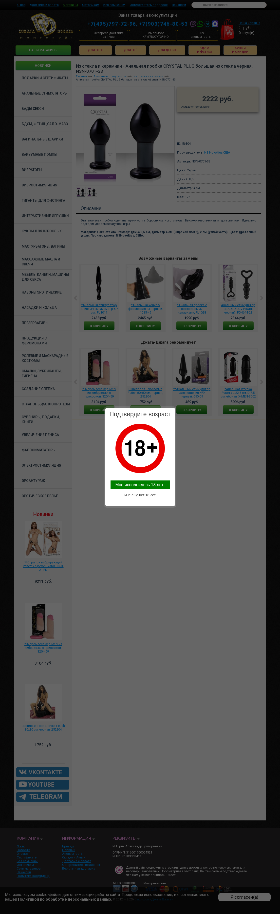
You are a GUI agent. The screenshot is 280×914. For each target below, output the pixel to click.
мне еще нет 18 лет (140, 495)
